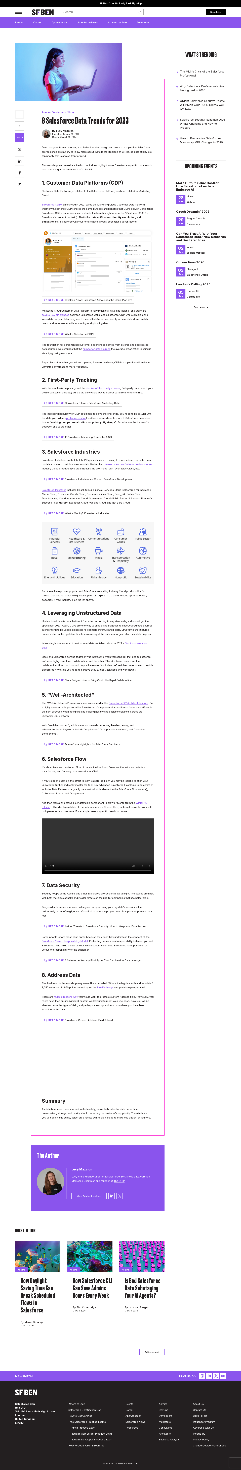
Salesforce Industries (54, 490)
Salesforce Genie (52, 204)
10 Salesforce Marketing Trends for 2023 (78, 437)
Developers (165, 1415)
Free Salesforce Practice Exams (87, 1421)
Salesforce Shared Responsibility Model (65, 941)
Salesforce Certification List (84, 1410)
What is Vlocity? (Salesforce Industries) (77, 513)
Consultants (165, 1427)
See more (199, 307)
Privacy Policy (201, 1439)
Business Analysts (169, 1439)
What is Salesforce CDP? (69, 334)
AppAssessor (59, 22)
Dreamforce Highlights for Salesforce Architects (82, 744)
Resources (143, 22)
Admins (46, 112)
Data (71, 112)
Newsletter (216, 12)
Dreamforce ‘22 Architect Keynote (128, 703)
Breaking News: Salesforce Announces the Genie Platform (88, 300)
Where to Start (76, 1404)
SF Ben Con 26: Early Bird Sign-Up (120, 3)
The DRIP (119, 1180)
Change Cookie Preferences (209, 1445)
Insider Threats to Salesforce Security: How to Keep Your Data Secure (95, 926)
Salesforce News (87, 22)
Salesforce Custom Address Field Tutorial (78, 1020)
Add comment (152, 1352)
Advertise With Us (203, 1427)
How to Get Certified (80, 1415)
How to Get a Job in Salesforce (86, 1445)
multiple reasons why (66, 996)
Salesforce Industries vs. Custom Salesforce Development (88, 479)
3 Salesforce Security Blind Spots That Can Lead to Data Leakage (92, 960)
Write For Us (200, 1415)
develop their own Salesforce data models (128, 464)
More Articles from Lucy (89, 1196)
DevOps (163, 1410)
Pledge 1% (199, 1433)
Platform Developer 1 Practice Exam (91, 1439)
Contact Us (199, 1410)
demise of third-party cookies (103, 388)
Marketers (165, 1421)
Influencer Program (204, 1421)
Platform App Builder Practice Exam (91, 1433)
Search (140, 12)
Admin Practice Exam (83, 1427)
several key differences (55, 314)
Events (19, 22)
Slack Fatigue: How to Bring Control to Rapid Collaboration (88, 680)
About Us (198, 1404)
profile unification (76, 418)
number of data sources (96, 349)
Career (37, 22)
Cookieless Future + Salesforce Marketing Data (81, 403)
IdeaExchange (105, 987)
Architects (59, 112)
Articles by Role (117, 22)
